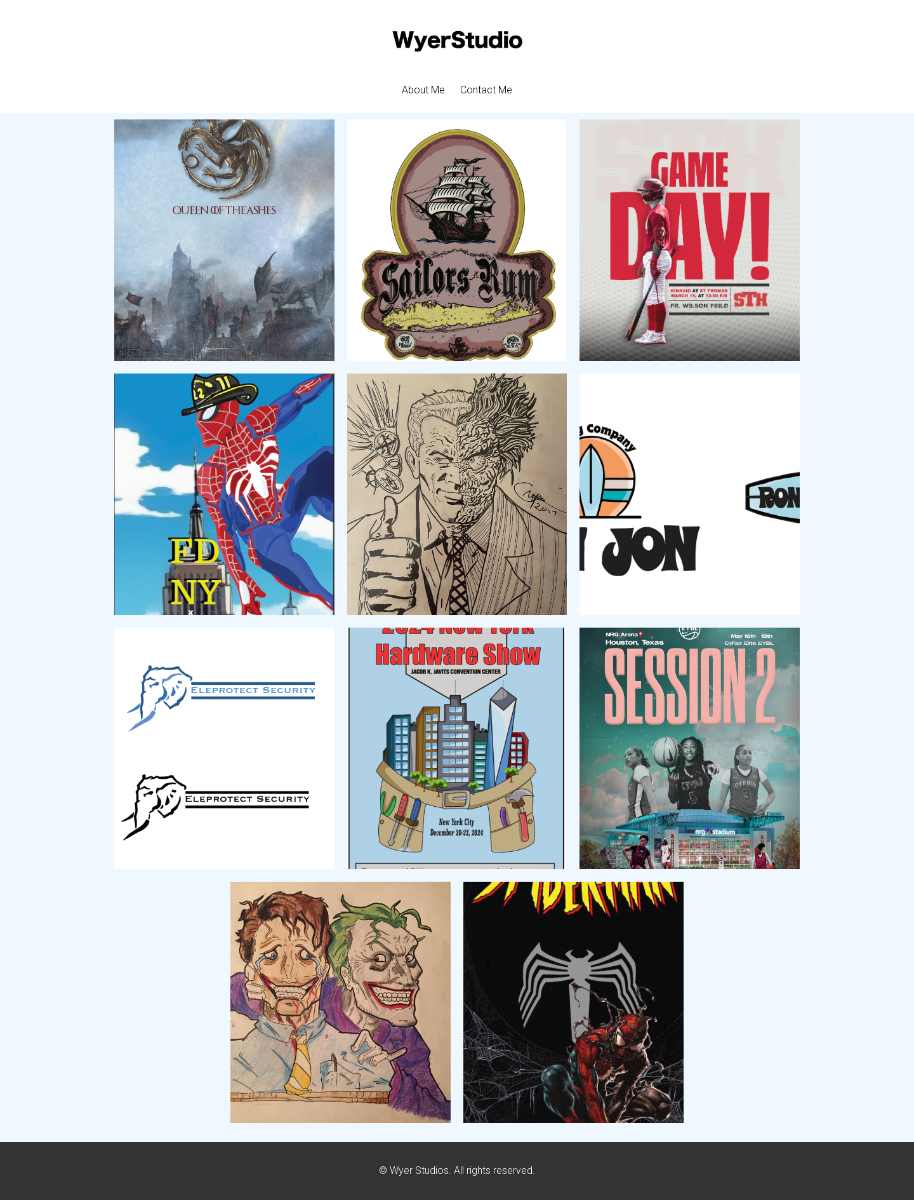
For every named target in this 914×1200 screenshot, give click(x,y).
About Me (423, 90)
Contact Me (486, 90)
